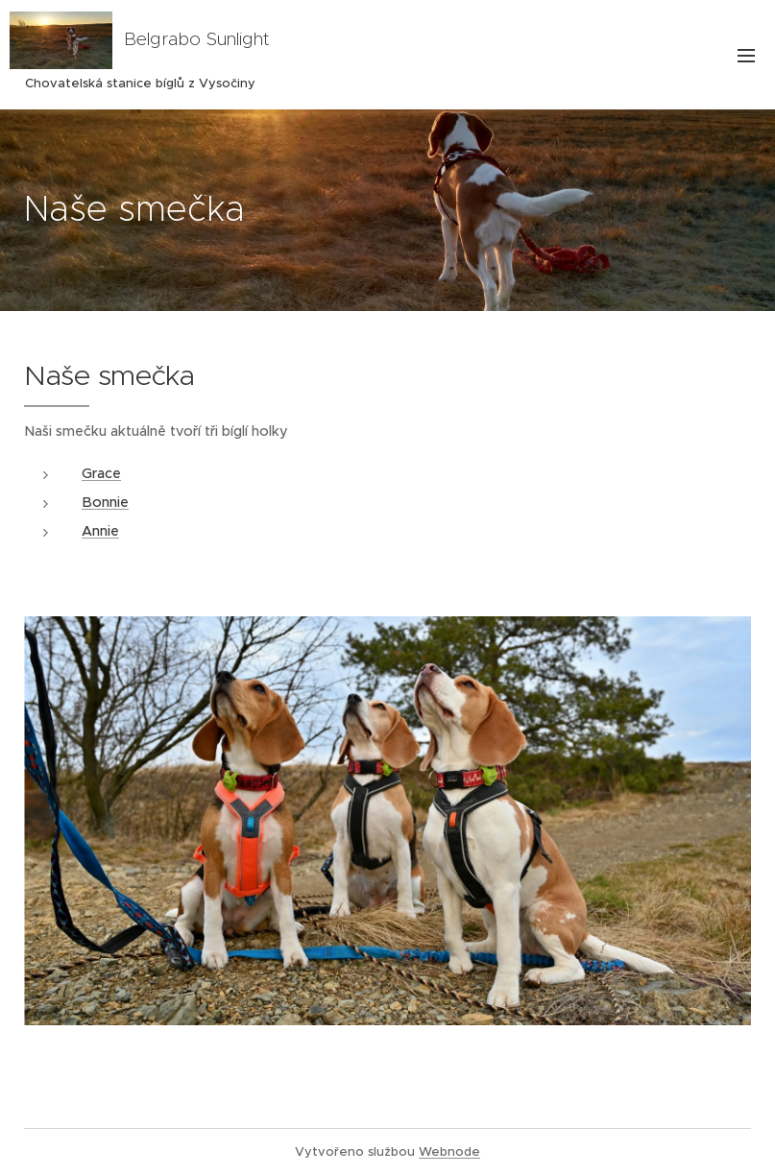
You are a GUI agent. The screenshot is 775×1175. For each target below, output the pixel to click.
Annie (100, 531)
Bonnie (105, 502)
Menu (746, 56)
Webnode (449, 1151)
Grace (101, 473)
